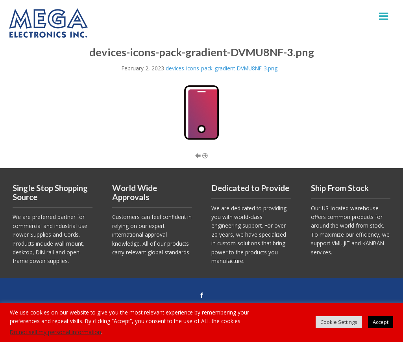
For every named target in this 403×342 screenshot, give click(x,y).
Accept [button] (380, 321)
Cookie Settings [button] (338, 321)
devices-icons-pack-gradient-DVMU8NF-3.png (221, 68)
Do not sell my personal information (55, 332)
